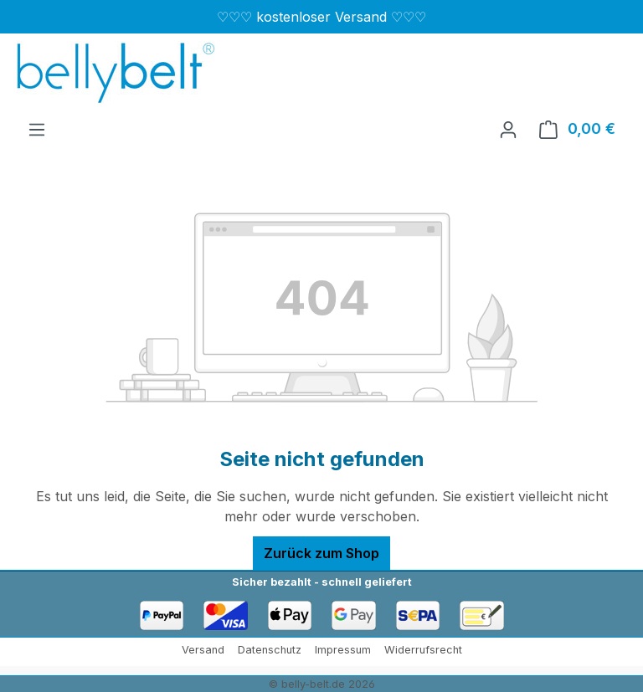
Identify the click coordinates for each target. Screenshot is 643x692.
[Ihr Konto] (508, 129)
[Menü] (37, 129)
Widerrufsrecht (423, 649)
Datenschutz (269, 649)
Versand (203, 649)
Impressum (343, 649)
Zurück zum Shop (321, 553)
